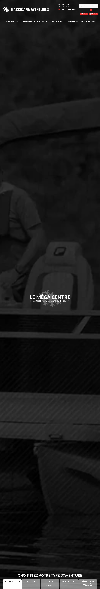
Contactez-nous (87, 21)
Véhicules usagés (28, 21)
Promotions (56, 21)
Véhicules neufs (11, 21)
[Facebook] (91, 10)
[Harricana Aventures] (26, 9)
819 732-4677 (67, 9)
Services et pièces (71, 21)
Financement (43, 21)
